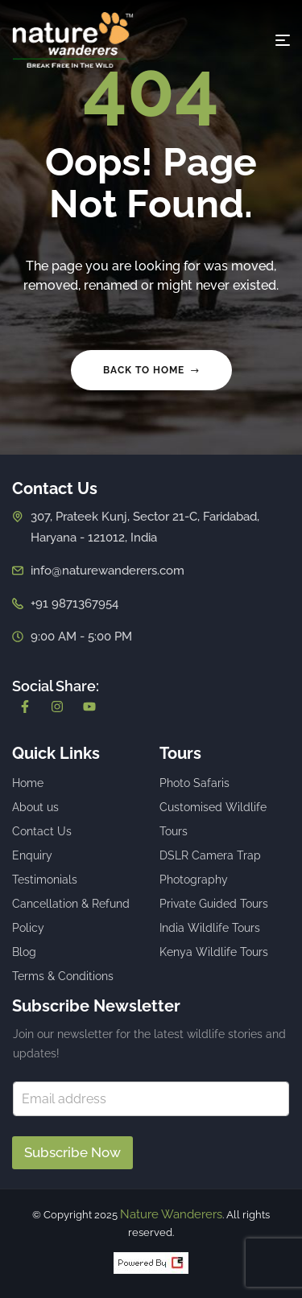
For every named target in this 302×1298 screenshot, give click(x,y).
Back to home (151, 370)
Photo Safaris (194, 783)
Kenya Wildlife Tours (213, 952)
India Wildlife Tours (209, 927)
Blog (24, 952)
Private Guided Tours (213, 903)
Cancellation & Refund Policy (71, 915)
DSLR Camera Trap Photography (210, 867)
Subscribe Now (72, 1152)
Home (27, 783)
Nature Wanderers (171, 1214)
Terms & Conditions (63, 976)
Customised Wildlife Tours (213, 819)
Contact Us (42, 831)
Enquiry (32, 855)
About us (35, 807)
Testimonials (44, 879)
